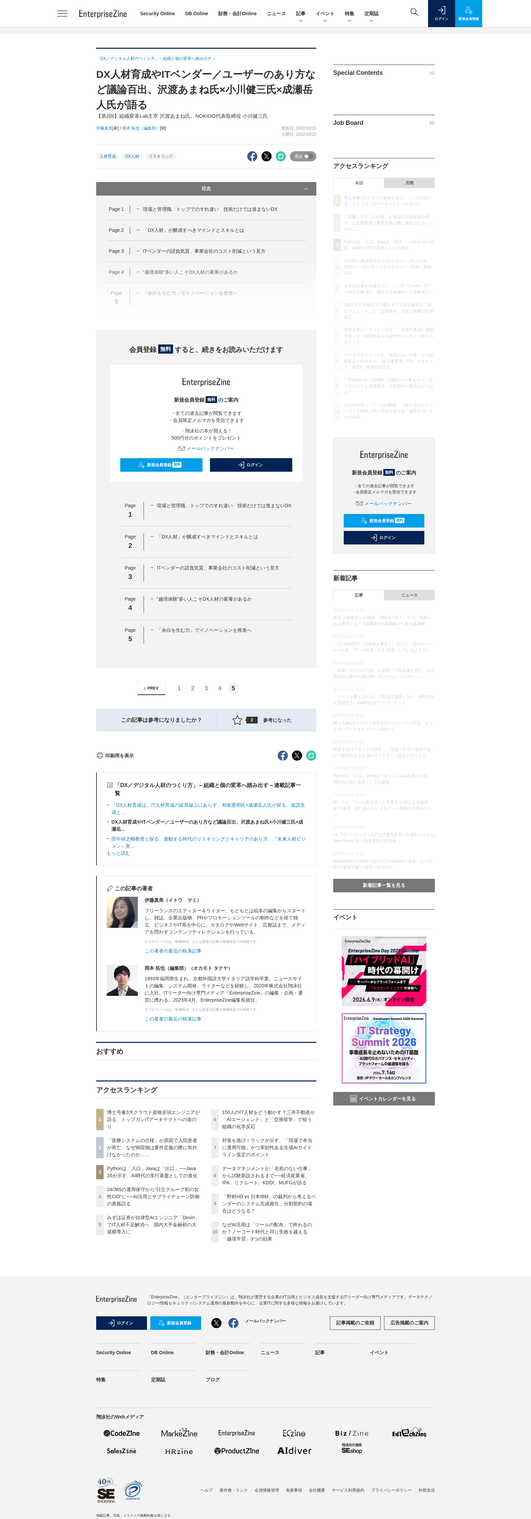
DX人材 (132, 156)
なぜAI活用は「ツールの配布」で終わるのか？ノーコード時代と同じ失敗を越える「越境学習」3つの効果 (267, 1353)
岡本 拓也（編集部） (141, 128)
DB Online (196, 13)
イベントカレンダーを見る (383, 1098)
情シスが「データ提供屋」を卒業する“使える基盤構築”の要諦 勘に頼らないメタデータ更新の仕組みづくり (382, 808)
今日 (359, 183)
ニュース (276, 13)
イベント (325, 14)
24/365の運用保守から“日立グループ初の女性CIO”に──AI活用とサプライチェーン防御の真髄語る (153, 1318)
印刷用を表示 (115, 877)
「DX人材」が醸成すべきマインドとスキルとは (193, 230)
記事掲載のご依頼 (355, 1444)
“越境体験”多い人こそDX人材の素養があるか (204, 599)
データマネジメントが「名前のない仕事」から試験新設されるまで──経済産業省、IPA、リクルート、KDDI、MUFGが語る (267, 1297)
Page (116, 209)
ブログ (213, 1501)
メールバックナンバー (206, 448)
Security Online (157, 13)
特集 (349, 14)
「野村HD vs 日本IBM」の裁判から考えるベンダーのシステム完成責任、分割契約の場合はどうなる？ (269, 1325)
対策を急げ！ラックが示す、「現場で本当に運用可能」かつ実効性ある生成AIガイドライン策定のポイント (267, 1269)
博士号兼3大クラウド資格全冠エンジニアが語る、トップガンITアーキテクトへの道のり (153, 1241)
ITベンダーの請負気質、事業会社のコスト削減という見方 (204, 251)
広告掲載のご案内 (409, 1444)
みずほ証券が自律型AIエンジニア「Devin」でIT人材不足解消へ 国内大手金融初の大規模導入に (153, 1346)
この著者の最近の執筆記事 (173, 1072)
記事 (300, 14)
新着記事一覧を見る (384, 885)
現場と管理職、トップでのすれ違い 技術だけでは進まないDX (210, 209)
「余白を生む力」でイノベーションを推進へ (204, 630)
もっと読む (118, 975)
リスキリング (161, 156)
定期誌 (371, 14)
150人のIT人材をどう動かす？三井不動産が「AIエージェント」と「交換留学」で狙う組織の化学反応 (268, 1241)
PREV (150, 688)
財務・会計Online (237, 13)
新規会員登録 (160, 465)
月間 (409, 183)
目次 (255, 188)
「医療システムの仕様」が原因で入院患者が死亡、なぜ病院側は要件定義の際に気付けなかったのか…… (152, 1269)
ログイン (250, 465)
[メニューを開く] (62, 13)
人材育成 (108, 156)
